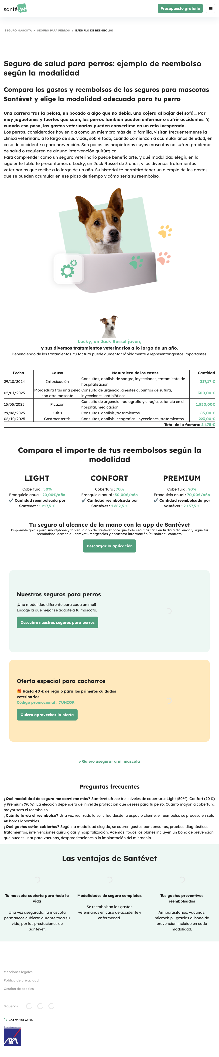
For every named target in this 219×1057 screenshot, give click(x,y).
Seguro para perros (53, 30)
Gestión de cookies (19, 989)
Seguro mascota (18, 30)
